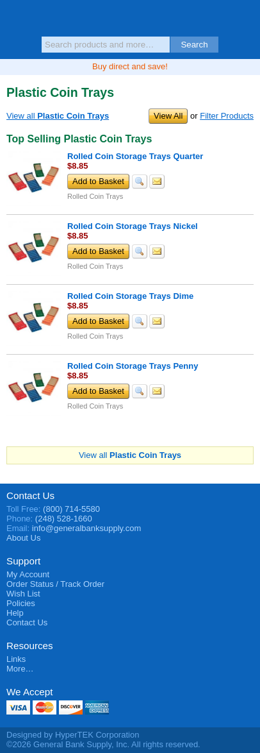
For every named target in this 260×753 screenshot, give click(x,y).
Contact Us (30, 495)
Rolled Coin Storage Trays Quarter (135, 156)
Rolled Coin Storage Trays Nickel (132, 226)
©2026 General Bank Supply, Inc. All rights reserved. (103, 744)
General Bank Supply (130, 17)
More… (20, 668)
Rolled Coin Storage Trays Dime (130, 296)
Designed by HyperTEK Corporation (72, 735)
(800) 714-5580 (71, 509)
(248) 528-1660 (63, 518)
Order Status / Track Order (55, 584)
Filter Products (227, 116)
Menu (16, 20)
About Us (23, 538)
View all (57, 116)
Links (16, 659)
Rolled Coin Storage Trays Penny (132, 366)
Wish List (23, 593)
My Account (27, 574)
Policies (20, 603)
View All (168, 116)
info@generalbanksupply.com (87, 528)
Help (15, 613)
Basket (244, 20)
